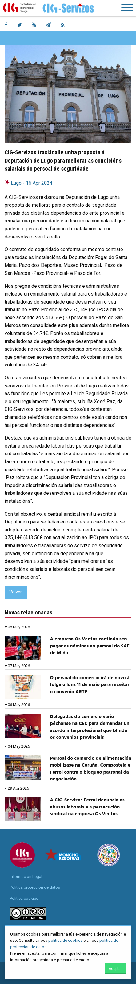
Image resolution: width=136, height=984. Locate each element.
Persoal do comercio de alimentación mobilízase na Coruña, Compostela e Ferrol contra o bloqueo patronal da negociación (90, 769)
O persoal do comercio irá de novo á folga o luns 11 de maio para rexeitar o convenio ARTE (89, 685)
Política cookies (24, 898)
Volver (15, 592)
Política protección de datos (35, 887)
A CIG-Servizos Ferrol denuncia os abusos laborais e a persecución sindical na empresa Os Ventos (87, 807)
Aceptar (115, 968)
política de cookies (65, 940)
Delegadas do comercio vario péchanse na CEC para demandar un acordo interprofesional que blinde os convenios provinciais (89, 727)
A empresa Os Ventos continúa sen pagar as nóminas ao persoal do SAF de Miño (89, 646)
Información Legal (26, 876)
